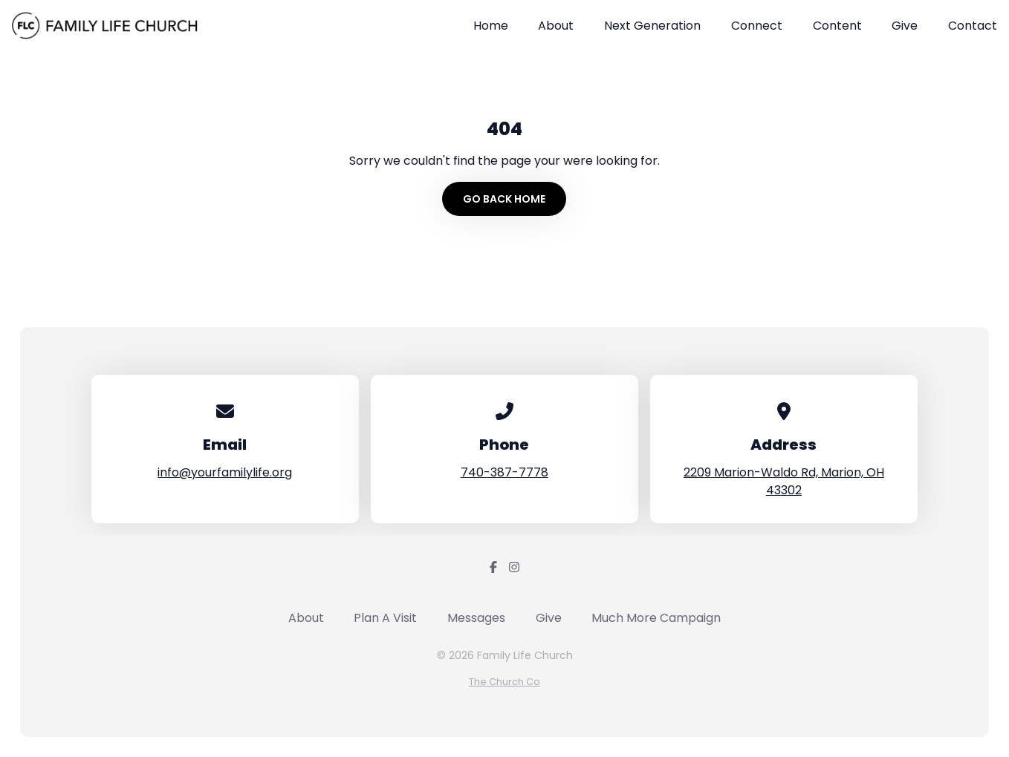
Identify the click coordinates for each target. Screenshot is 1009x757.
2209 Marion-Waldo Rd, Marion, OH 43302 (784, 481)
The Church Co (504, 681)
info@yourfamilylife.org (225, 472)
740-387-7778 (504, 472)
